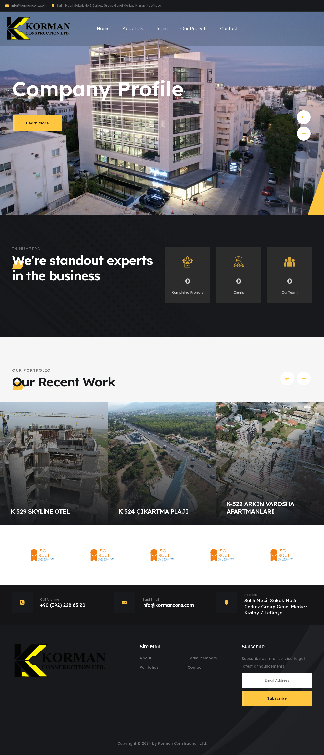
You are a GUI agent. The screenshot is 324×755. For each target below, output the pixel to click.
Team (162, 29)
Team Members (202, 657)
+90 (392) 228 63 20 (62, 605)
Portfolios (149, 667)
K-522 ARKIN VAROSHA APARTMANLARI (261, 507)
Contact (229, 29)
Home (103, 29)
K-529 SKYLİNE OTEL (40, 511)
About (145, 657)
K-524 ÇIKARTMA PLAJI (153, 511)
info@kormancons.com (29, 5)
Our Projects (193, 29)
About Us (133, 29)
